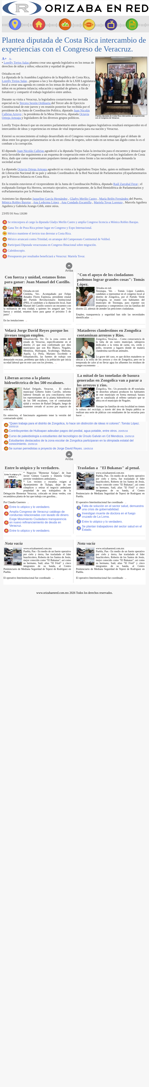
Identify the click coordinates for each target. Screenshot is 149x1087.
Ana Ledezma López (46, 202)
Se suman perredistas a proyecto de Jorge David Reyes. (51, 448)
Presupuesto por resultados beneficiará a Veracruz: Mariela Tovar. (46, 256)
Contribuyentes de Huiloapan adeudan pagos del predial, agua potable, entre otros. (68, 430)
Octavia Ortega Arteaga (32, 169)
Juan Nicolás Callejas (31, 151)
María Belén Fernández (114, 198)
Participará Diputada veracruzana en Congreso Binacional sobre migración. (52, 244)
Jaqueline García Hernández (50, 198)
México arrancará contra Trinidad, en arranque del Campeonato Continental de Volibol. (59, 239)
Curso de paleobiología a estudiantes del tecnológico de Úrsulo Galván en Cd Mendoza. (71, 436)
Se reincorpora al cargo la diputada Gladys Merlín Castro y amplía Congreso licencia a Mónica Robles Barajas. (73, 222)
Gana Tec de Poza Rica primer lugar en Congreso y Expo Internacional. (50, 227)
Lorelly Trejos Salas (17, 62)
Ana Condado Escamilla (76, 202)
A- (10, 59)
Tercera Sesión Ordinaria (35, 103)
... (26, 321)
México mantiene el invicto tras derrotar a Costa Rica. (39, 233)
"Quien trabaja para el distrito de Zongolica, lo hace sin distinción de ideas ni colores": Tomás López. (74, 425)
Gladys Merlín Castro (83, 198)
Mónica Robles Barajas (16, 202)
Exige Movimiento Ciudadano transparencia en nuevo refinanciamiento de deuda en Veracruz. (37, 522)
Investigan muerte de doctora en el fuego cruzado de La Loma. (108, 515)
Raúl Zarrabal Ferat (125, 184)
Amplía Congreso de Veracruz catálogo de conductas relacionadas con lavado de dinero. (39, 513)
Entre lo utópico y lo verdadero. (29, 506)
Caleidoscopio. (16, 250)
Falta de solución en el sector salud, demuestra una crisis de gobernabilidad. (112, 507)
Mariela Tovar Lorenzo (108, 202)
